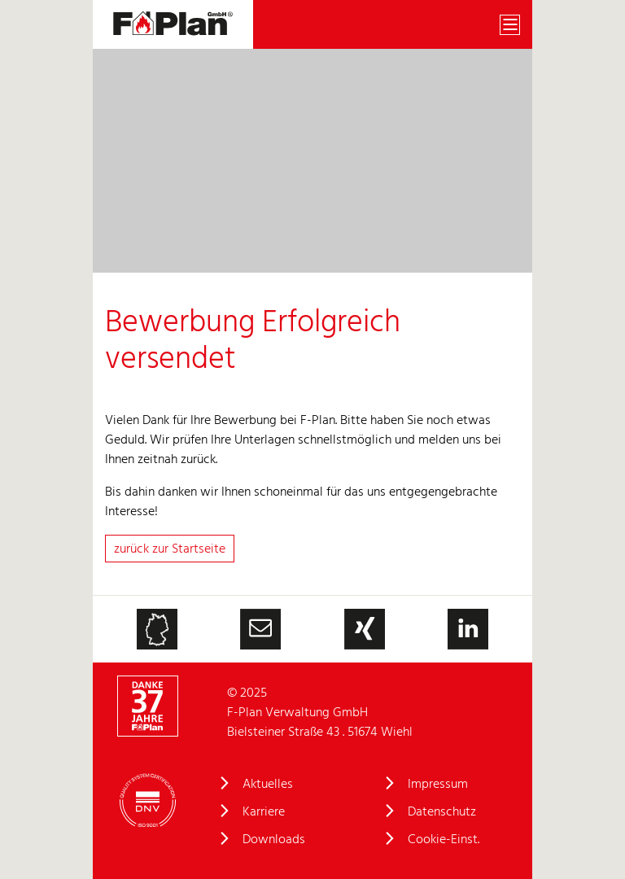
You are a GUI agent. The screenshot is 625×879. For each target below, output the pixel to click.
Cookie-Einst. (443, 840)
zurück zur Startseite (169, 549)
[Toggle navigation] (510, 25)
